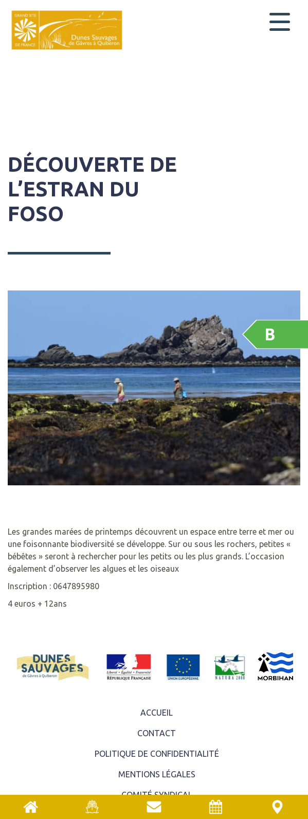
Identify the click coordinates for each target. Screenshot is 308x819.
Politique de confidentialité (157, 753)
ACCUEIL (156, 712)
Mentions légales (156, 774)
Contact (156, 733)
